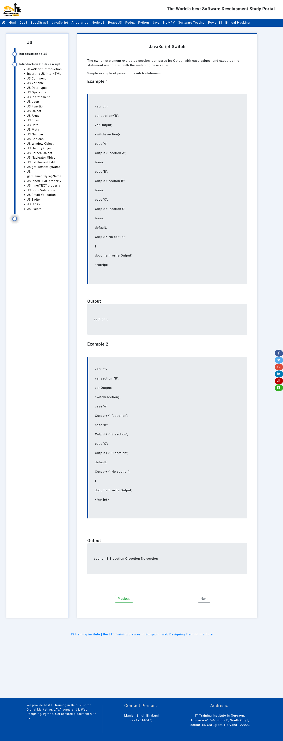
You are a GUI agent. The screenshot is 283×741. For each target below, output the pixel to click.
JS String (34, 120)
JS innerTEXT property (43, 185)
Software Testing (191, 22)
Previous (124, 599)
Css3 (23, 22)
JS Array (33, 115)
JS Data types (37, 87)
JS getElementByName (44, 167)
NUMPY (169, 22)
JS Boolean (35, 139)
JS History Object (40, 148)
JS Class (33, 204)
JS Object (34, 111)
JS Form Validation (41, 190)
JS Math (33, 129)
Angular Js (80, 22)
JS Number (35, 134)
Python (143, 22)
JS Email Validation (41, 194)
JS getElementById (41, 162)
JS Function (36, 106)
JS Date (32, 125)
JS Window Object (40, 143)
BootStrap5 (39, 22)
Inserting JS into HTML (44, 73)
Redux (130, 22)
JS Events (34, 209)
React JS (115, 22)
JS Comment (36, 78)
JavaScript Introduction (44, 69)
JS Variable (35, 83)
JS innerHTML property (44, 181)
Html (12, 22)
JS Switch (34, 199)
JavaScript (60, 22)
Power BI (215, 22)
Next (204, 599)
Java (156, 22)
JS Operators (36, 92)
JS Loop (33, 101)
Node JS (98, 22)
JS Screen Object (39, 153)
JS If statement (38, 97)
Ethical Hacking (237, 22)
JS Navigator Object (42, 157)
